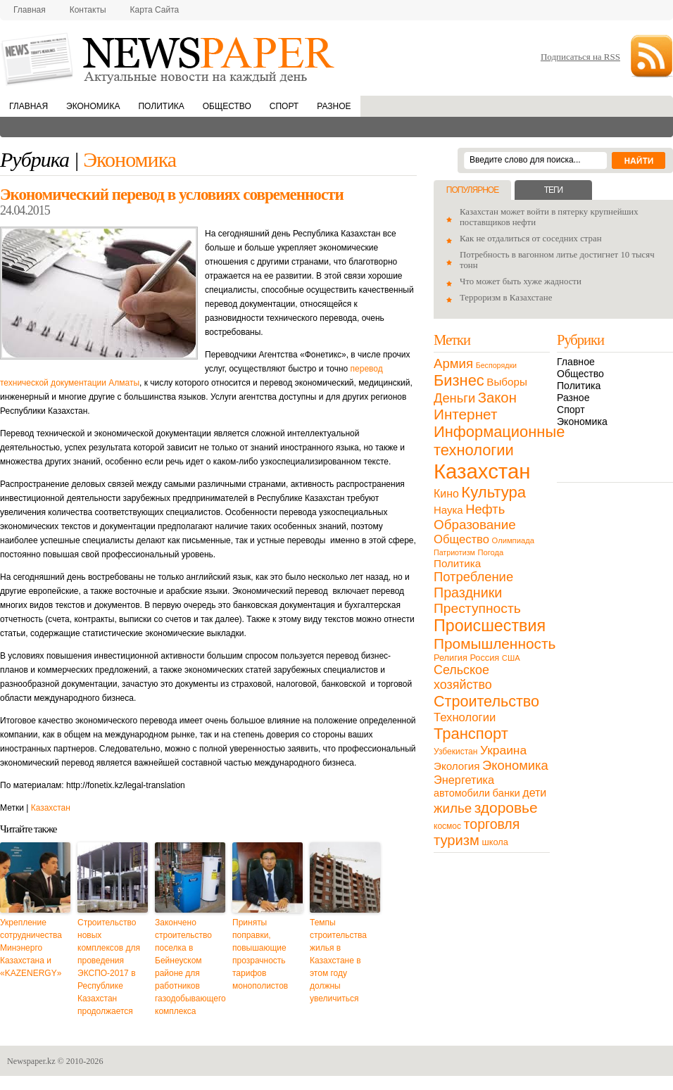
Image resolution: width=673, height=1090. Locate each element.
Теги (553, 190)
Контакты (88, 10)
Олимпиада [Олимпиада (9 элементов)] (513, 540)
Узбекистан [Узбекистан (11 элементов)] (455, 751)
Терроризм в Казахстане (506, 298)
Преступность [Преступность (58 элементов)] (477, 608)
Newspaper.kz (31, 1061)
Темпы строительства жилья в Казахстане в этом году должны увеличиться (338, 960)
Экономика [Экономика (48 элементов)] (515, 765)
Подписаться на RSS (580, 56)
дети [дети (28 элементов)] (534, 793)
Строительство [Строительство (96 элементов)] (486, 701)
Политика (161, 106)
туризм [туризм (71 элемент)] (456, 840)
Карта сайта (155, 10)
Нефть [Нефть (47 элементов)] (485, 509)
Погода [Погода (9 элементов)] (490, 552)
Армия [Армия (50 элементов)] (453, 363)
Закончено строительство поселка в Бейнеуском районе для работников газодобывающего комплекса (190, 967)
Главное (576, 361)
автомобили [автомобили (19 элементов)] (462, 793)
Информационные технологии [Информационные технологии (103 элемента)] (499, 441)
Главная (29, 10)
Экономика (93, 106)
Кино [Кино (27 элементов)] (446, 494)
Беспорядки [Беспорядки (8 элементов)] (496, 365)
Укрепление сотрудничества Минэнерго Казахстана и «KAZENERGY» (31, 948)
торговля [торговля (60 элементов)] (492, 824)
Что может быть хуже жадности (520, 281)
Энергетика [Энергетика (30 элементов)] (464, 779)
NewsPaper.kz (169, 58)
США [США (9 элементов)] (511, 658)
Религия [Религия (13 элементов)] (450, 657)
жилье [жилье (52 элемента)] (453, 808)
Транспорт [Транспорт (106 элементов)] (471, 733)
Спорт (284, 106)
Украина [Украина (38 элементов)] (503, 750)
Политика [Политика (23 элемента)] (457, 563)
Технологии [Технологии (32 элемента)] (465, 717)
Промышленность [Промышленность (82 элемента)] (494, 643)
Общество (227, 106)
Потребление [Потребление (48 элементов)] (473, 576)
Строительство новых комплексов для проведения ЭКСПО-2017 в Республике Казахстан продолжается (108, 967)
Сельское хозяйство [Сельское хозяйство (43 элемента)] (463, 677)
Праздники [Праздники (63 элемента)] (468, 592)
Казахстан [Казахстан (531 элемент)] (482, 471)
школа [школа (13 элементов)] (495, 842)
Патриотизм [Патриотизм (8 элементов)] (454, 552)
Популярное (472, 190)
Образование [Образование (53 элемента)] (475, 524)
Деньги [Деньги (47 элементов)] (454, 398)
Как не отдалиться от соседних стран (531, 238)
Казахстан (50, 808)
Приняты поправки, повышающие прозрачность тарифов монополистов (260, 954)
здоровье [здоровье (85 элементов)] (506, 807)
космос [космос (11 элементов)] (447, 826)
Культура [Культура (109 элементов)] (493, 492)
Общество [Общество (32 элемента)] (461, 539)
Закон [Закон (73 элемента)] (497, 397)
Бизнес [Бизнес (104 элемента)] (459, 380)
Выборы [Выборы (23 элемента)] (506, 382)
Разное (334, 106)
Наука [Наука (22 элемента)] (448, 510)
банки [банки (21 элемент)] (506, 793)
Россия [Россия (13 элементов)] (484, 657)
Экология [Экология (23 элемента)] (456, 766)
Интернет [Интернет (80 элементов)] (465, 414)
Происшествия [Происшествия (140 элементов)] (490, 625)
